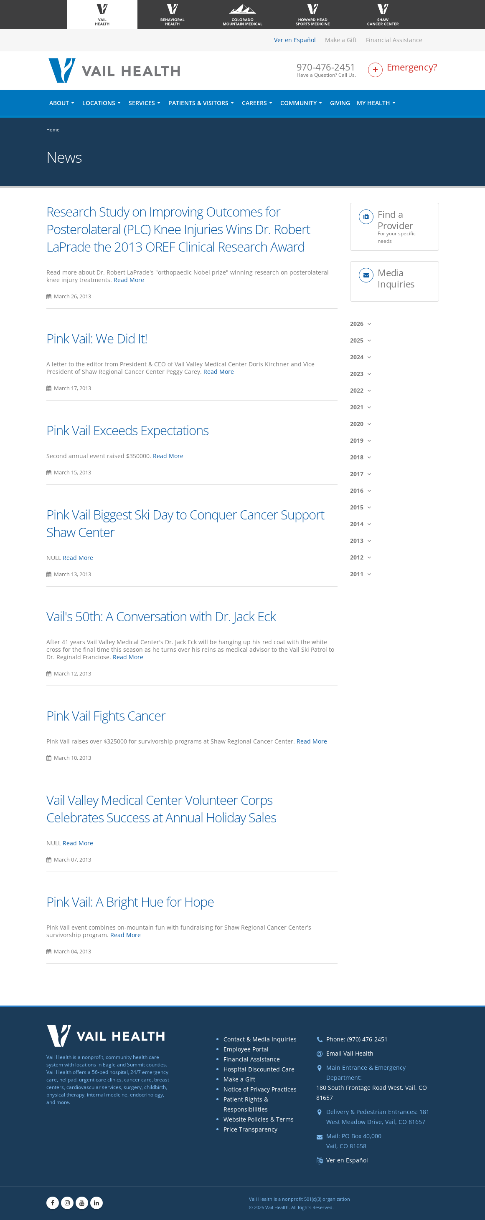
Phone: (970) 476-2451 (357, 1039)
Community (298, 103)
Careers (254, 103)
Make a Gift (341, 40)
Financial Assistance (394, 40)
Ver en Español (295, 40)
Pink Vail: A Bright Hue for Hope (130, 901)
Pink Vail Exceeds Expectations (127, 430)
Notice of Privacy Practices (260, 1089)
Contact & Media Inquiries (260, 1039)
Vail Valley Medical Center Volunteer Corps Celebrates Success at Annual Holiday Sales (161, 808)
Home (52, 129)
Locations (98, 103)
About (59, 103)
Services (142, 103)
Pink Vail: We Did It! (96, 338)
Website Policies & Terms (258, 1119)
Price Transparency (250, 1129)
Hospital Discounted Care (259, 1069)
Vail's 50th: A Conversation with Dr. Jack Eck (161, 616)
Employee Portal (246, 1049)
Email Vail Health (349, 1053)
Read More (129, 280)
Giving (340, 103)
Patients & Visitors (198, 103)
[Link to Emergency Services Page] (403, 70)
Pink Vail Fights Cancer (105, 715)
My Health (373, 103)
